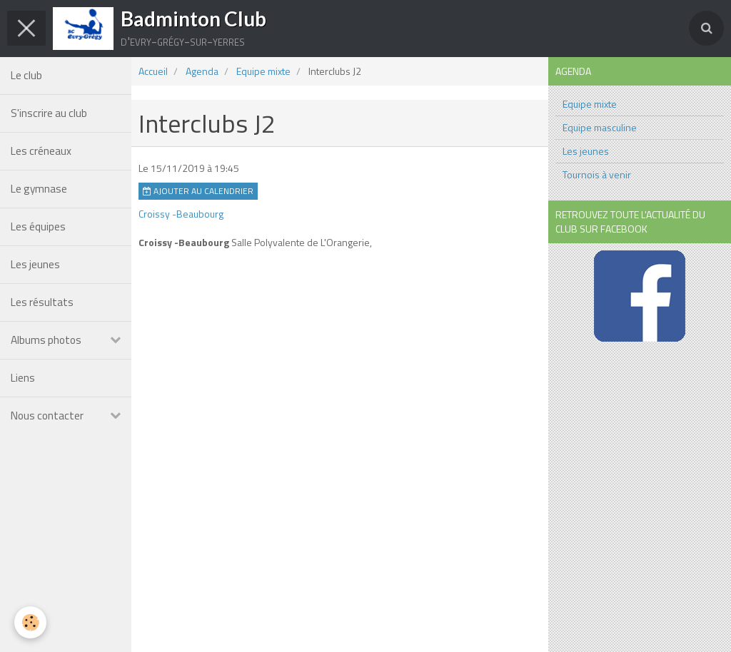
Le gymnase (39, 188)
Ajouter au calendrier (198, 191)
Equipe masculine (600, 127)
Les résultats (42, 302)
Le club (26, 75)
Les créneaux (41, 151)
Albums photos (46, 340)
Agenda (202, 70)
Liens (23, 378)
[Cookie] (30, 622)
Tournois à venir (597, 174)
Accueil (153, 70)
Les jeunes (35, 264)
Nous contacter (47, 415)
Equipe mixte (263, 70)
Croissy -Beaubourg (180, 213)
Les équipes (38, 226)
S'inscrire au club (49, 113)
